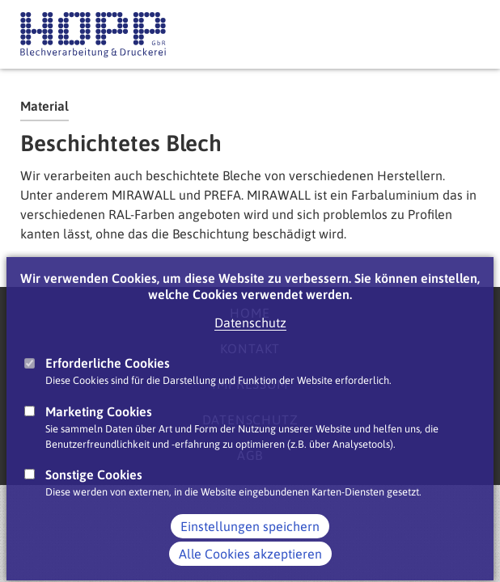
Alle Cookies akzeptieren (250, 568)
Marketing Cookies (98, 425)
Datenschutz (250, 337)
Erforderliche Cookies (107, 377)
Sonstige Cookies (93, 489)
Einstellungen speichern (250, 541)
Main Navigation (463, 35)
